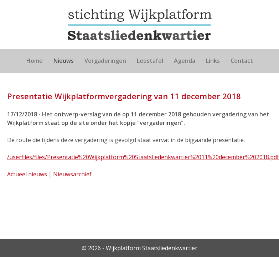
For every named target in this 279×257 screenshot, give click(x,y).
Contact (242, 61)
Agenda (184, 61)
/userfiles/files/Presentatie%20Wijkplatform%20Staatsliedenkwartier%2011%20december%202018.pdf (143, 157)
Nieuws (63, 61)
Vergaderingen (105, 61)
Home (34, 61)
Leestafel (150, 61)
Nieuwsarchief (72, 174)
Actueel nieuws (27, 174)
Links (213, 61)
